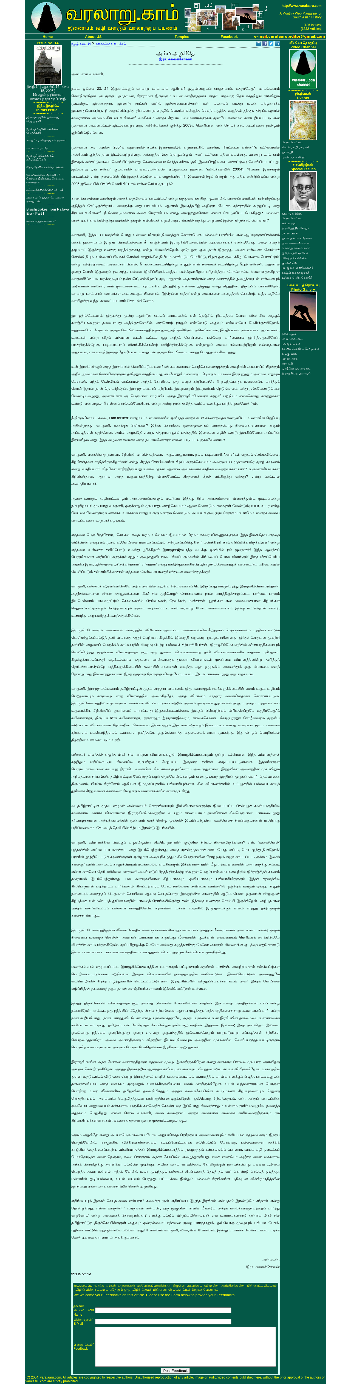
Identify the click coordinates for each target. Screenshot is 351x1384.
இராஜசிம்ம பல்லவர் (296, 373)
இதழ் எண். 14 (81, 43)
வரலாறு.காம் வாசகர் (296, 248)
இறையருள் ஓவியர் (295, 252)
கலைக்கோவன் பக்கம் (111, 43)
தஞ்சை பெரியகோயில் (297, 277)
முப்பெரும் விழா (293, 157)
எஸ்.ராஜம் (289, 223)
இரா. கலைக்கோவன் (175, 59)
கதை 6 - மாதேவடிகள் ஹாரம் (46, 140)
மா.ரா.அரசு (290, 233)
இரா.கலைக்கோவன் (296, 243)
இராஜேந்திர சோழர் (295, 228)
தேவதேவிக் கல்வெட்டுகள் (45, 167)
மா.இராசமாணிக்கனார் (297, 267)
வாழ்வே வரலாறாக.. (296, 368)
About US (93, 37)
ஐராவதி (287, 152)
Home (48, 37)
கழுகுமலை (289, 353)
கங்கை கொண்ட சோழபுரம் (300, 348)
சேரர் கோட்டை (292, 142)
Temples (182, 37)
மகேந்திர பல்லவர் (294, 257)
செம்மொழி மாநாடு (295, 147)
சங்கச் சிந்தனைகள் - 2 (41, 221)
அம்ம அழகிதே (37, 148)
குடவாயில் (289, 262)
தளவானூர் (289, 333)
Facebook (229, 37)
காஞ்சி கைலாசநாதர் (295, 272)
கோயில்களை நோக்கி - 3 (45, 178)
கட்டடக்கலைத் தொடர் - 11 (44, 189)
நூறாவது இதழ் (292, 213)
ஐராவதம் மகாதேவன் (297, 238)
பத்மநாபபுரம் (291, 343)
